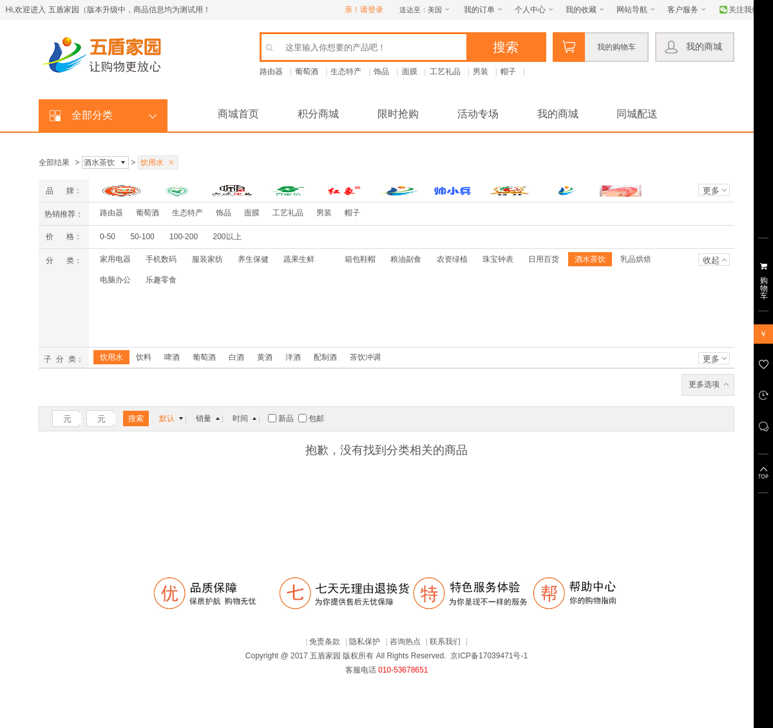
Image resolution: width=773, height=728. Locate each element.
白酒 (236, 357)
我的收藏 (581, 9)
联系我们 (445, 641)
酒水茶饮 (590, 259)
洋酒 (293, 357)
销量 (203, 418)
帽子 (508, 71)
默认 (167, 418)
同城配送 (637, 113)
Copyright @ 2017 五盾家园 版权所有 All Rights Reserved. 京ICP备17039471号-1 (386, 655)
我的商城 (704, 46)
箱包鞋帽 (360, 259)
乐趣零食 (161, 279)
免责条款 (324, 641)
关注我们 (744, 9)
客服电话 (360, 669)
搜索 (136, 418)
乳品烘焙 (635, 259)
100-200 (183, 236)
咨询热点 (405, 641)
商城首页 (238, 113)
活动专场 (478, 113)
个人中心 (530, 9)
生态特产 (345, 71)
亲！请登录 (364, 9)
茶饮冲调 (365, 357)
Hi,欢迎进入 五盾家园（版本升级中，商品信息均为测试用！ (108, 9)
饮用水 (111, 357)
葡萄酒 (306, 71)
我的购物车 (616, 47)
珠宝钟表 (497, 259)
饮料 (143, 357)
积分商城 (318, 113)
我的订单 (479, 9)
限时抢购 (398, 113)
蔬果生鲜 (298, 259)
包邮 (311, 418)
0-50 (107, 236)
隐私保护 (364, 641)
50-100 (142, 236)
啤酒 (172, 357)
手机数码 (161, 259)
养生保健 (253, 259)
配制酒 (325, 357)
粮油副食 (405, 259)
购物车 (764, 288)
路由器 (271, 71)
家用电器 (115, 259)
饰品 (381, 71)
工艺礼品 (445, 71)
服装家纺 (207, 259)
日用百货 (543, 259)
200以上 (227, 236)
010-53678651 (403, 669)
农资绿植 (452, 259)
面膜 (409, 71)
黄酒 (264, 357)
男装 (480, 71)
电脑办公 (115, 279)
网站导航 (631, 9)
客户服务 (682, 9)
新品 (282, 418)
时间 (240, 418)
